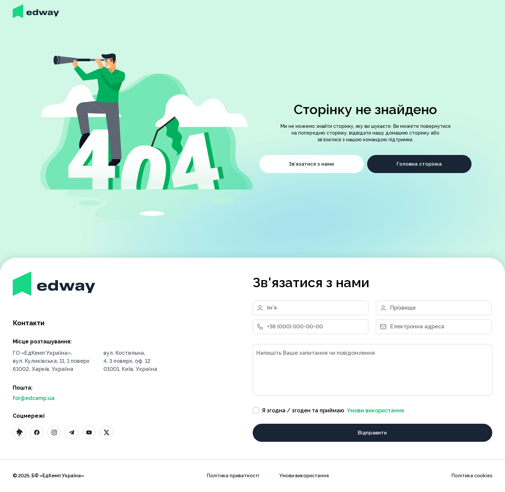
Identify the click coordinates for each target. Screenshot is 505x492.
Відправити (372, 433)
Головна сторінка (419, 164)
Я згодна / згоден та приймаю (328, 410)
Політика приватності (233, 475)
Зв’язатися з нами (311, 164)
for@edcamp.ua (34, 398)
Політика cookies (471, 475)
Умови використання (375, 410)
